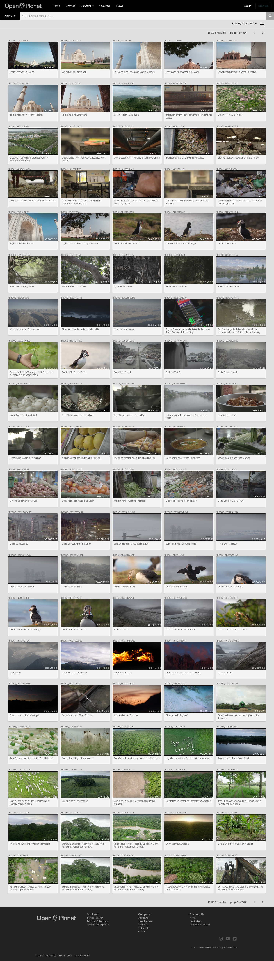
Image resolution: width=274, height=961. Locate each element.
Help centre (144, 928)
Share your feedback (200, 924)
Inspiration (195, 921)
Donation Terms (81, 955)
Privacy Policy (65, 955)
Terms (39, 955)
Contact (142, 931)
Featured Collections (97, 921)
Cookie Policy (50, 955)
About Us (143, 917)
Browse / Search (95, 917)
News (192, 917)
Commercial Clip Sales (98, 924)
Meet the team (145, 921)
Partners (142, 924)
